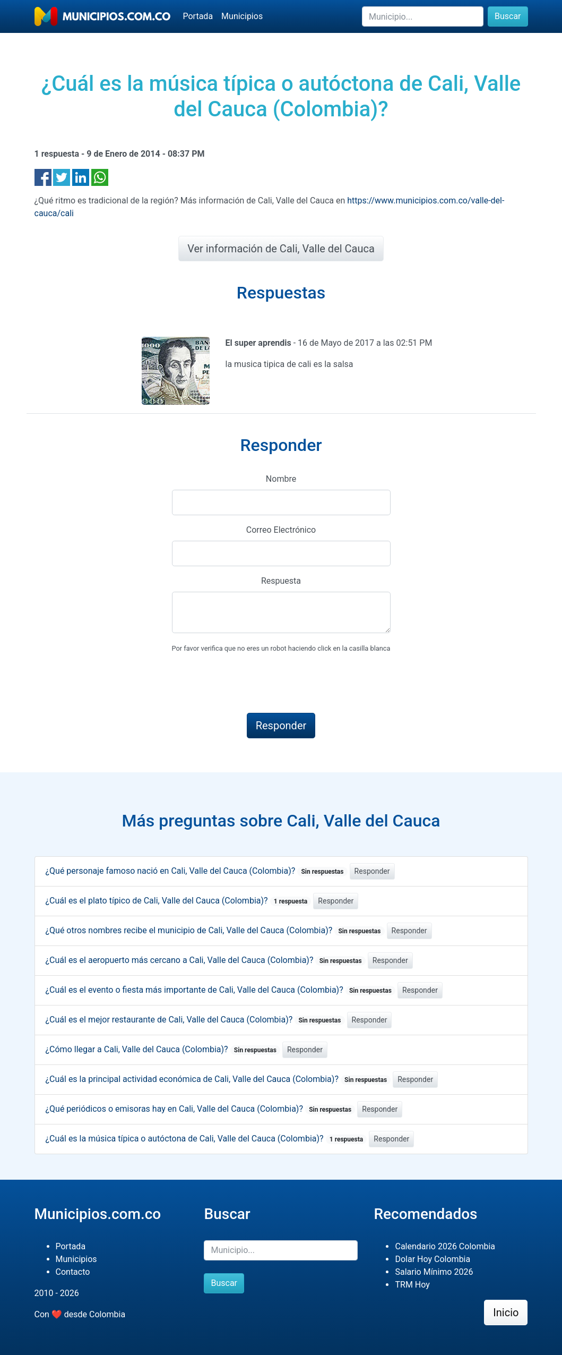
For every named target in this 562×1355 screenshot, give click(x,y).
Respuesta (281, 581)
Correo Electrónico (281, 530)
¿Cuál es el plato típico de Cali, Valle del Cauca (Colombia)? (179, 901)
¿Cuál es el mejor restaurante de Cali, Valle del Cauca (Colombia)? (195, 1020)
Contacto (73, 1272)
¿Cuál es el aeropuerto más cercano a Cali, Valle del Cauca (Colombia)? (206, 960)
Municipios (242, 16)
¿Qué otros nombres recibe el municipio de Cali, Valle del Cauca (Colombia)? (215, 930)
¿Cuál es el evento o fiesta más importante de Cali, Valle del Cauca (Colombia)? (221, 990)
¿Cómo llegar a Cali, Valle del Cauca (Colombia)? (163, 1049)
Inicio (505, 1312)
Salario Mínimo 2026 (434, 1272)
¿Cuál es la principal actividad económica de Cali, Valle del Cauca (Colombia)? (218, 1079)
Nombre (281, 479)
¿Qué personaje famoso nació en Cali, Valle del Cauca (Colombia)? (197, 871)
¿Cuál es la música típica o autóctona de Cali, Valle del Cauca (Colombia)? (206, 1139)
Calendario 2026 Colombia (445, 1246)
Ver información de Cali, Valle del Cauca (281, 248)
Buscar (508, 16)
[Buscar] (422, 16)
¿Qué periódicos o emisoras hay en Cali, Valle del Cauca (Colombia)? (201, 1109)
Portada (198, 16)
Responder (372, 871)
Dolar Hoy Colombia (432, 1259)
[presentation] (252, 683)
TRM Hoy (412, 1285)
